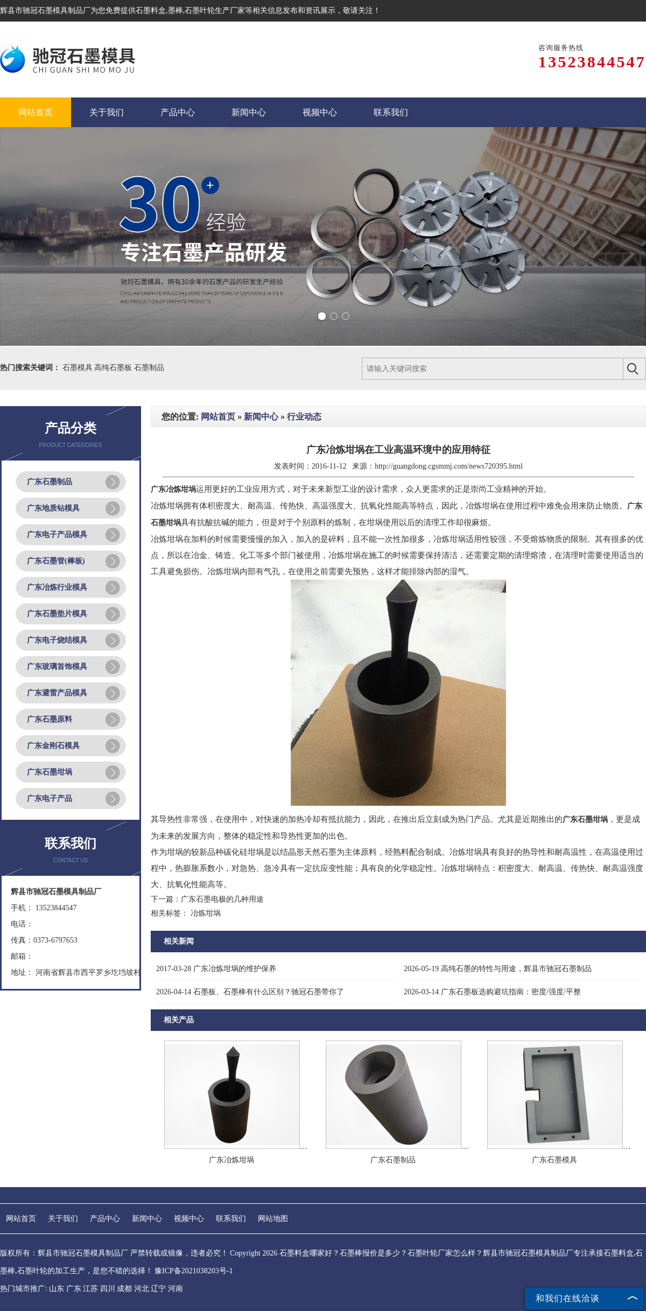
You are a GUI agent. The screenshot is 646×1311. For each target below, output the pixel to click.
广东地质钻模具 (53, 508)
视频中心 (189, 1219)
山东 (56, 1289)
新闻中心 (261, 416)
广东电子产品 (49, 798)
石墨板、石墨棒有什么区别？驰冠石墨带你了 (250, 992)
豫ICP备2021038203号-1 (194, 1271)
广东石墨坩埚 (49, 772)
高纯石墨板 (114, 368)
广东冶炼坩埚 (231, 1160)
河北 (141, 1289)
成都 (124, 1289)
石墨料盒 (151, 10)
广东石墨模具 (554, 1160)
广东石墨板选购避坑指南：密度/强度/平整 (492, 992)
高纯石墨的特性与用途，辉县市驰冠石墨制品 (498, 969)
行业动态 (304, 416)
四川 (107, 1289)
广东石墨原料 (49, 719)
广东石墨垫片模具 (57, 614)
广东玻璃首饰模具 (57, 667)
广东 (73, 1289)
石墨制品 (149, 368)
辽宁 (158, 1289)
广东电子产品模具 (57, 535)
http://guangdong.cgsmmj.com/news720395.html (449, 466)
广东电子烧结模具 (57, 640)
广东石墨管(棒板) (56, 561)
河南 (175, 1289)
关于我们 (63, 1219)
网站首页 (218, 416)
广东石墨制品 (49, 482)
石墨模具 (78, 368)
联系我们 (231, 1219)
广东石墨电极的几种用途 (222, 899)
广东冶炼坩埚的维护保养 (216, 969)
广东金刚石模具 (53, 746)
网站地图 (273, 1219)
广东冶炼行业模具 (57, 587)
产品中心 (105, 1219)
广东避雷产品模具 (57, 693)
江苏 (90, 1289)
